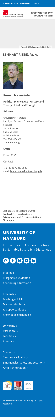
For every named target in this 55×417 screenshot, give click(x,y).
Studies (7, 273)
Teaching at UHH (13, 299)
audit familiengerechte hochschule (7, 385)
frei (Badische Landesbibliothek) (38, 47)
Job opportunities (13, 309)
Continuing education (16, 283)
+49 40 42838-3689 (17, 167)
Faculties (8, 336)
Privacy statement (12, 217)
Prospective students (15, 278)
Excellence (9, 331)
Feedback (7, 213)
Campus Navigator (14, 357)
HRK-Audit (27, 384)
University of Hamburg (16, 3)
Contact (7, 352)
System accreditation (39, 384)
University (9, 326)
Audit (16, 382)
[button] (36, 3)
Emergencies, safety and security (23, 362)
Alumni (7, 341)
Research (8, 294)
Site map (7, 220)
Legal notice (24, 213)
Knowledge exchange (16, 315)
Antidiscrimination (14, 368)
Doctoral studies (13, 304)
